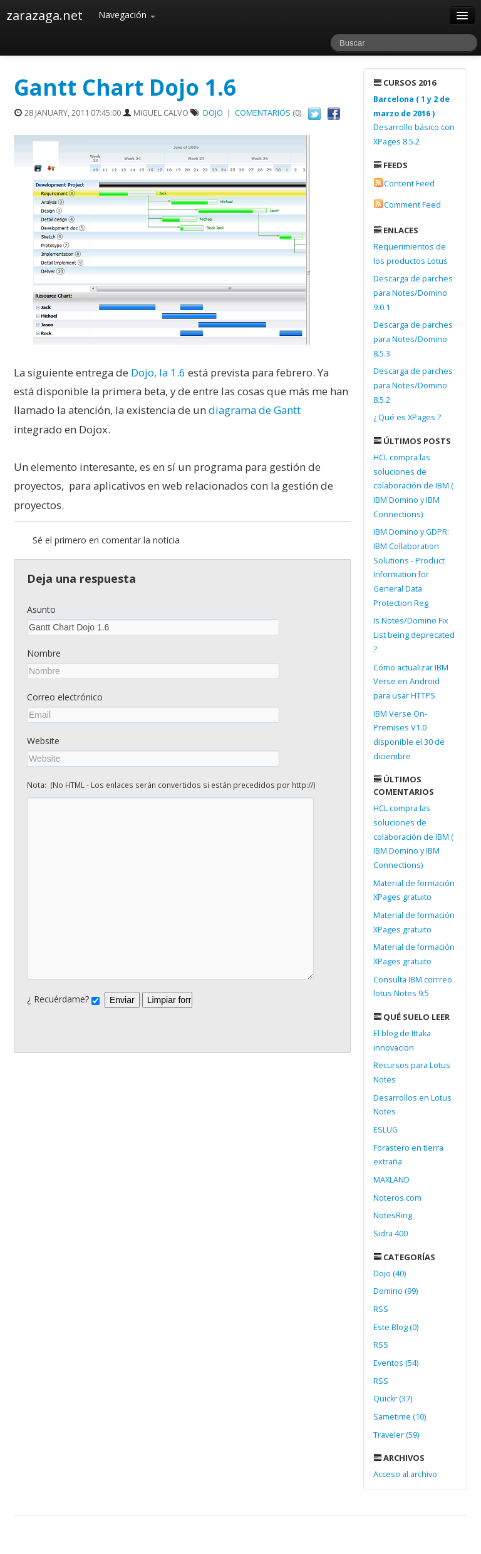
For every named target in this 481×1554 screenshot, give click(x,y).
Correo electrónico (65, 697)
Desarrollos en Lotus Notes (412, 1105)
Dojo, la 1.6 (158, 372)
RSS (380, 1309)
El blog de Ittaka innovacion (402, 1040)
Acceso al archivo (405, 1474)
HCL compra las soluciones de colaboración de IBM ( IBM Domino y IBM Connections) (413, 486)
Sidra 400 (390, 1233)
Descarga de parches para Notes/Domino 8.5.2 (413, 385)
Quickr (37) (392, 1398)
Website (43, 741)
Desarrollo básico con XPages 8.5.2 (414, 120)
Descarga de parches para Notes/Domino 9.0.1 (413, 292)
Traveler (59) (396, 1435)
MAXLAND (391, 1179)
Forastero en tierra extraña (408, 1155)
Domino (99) (395, 1291)
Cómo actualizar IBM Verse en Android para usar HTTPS (410, 681)
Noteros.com (397, 1198)
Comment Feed (412, 204)
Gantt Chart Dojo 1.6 (125, 87)
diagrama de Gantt (255, 410)
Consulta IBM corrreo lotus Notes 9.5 (412, 986)
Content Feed (409, 183)
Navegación (126, 15)
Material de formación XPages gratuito (414, 890)
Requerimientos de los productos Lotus (410, 253)
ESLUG (385, 1129)
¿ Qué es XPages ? (407, 417)
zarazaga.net (44, 15)
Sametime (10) (399, 1416)
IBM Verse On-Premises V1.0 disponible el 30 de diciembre (409, 735)
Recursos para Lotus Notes (411, 1072)
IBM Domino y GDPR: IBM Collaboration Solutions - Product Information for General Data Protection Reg (411, 567)
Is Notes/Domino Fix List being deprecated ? (414, 634)
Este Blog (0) (395, 1327)
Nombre (44, 653)
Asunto (41, 609)
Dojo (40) (389, 1273)
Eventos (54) (395, 1363)
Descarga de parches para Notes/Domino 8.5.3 (413, 339)
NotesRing (392, 1215)
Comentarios (263, 113)
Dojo (213, 113)
